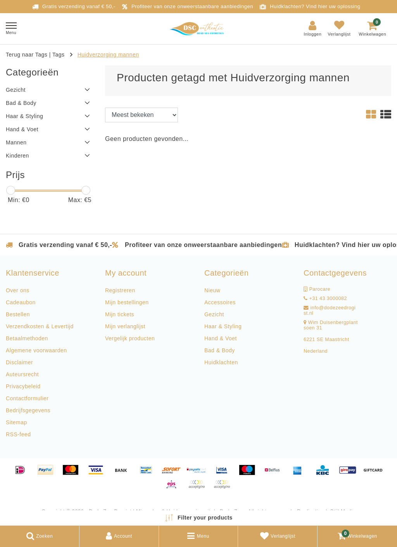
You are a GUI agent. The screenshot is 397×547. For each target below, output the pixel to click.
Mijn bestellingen (126, 302)
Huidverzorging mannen (108, 54)
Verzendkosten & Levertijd (40, 326)
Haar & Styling (223, 326)
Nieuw (212, 290)
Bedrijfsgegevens (28, 410)
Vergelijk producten (130, 338)
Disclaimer (19, 362)
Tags (58, 54)
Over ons (17, 290)
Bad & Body (219, 350)
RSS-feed (18, 434)
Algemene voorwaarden (36, 350)
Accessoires (220, 302)
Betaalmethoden (27, 338)
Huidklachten (221, 362)
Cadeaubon (21, 302)
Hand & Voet (220, 338)
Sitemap (16, 422)
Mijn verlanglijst (125, 326)
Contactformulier (27, 398)
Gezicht (214, 314)
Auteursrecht (22, 374)
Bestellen (18, 314)
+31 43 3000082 (325, 298)
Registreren (120, 290)
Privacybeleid (23, 386)
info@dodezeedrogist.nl (330, 310)
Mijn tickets (119, 314)
